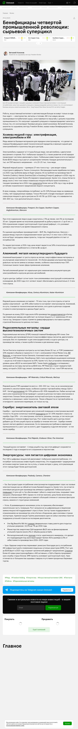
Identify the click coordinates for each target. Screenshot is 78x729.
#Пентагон (68, 578)
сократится (37, 183)
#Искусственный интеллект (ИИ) (50, 578)
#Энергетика (31, 578)
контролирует (19, 391)
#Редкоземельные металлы (23, 581)
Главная (5, 13)
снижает (31, 523)
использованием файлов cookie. (15, 725)
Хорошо (67, 723)
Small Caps (42, 3)
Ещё (50, 3)
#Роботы (8, 581)
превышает (7, 492)
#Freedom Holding (18, 578)
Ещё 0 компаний (39, 630)
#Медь (7, 578)
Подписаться (67, 590)
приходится (41, 414)
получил (32, 535)
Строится (68, 550)
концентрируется (57, 314)
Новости (21, 3)
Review (12, 13)
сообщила (52, 363)
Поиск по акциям (31, 3)
